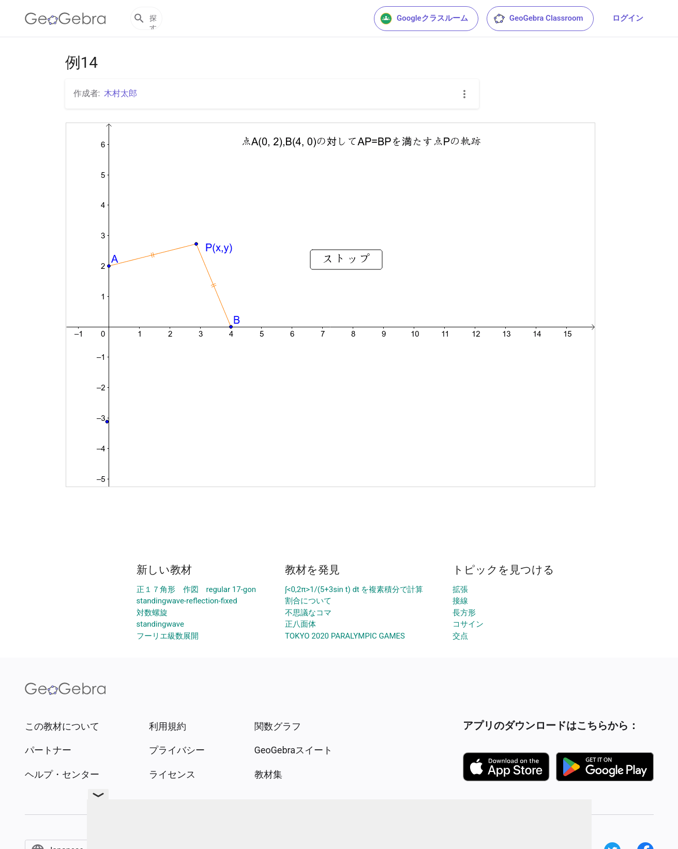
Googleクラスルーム (424, 18)
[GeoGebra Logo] (65, 18)
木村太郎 (120, 93)
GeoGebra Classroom (538, 18)
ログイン (627, 18)
